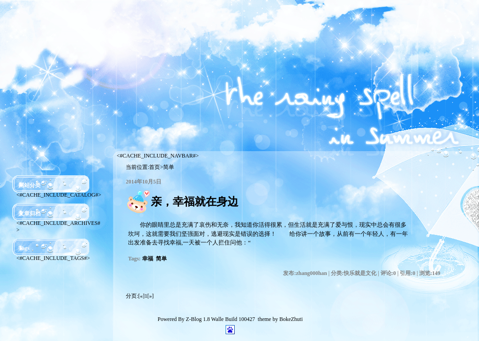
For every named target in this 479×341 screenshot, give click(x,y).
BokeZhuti (291, 319)
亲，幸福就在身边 (194, 202)
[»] (150, 296)
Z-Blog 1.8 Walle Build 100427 (220, 319)
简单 (161, 258)
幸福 (147, 258)
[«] (141, 296)
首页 (154, 167)
